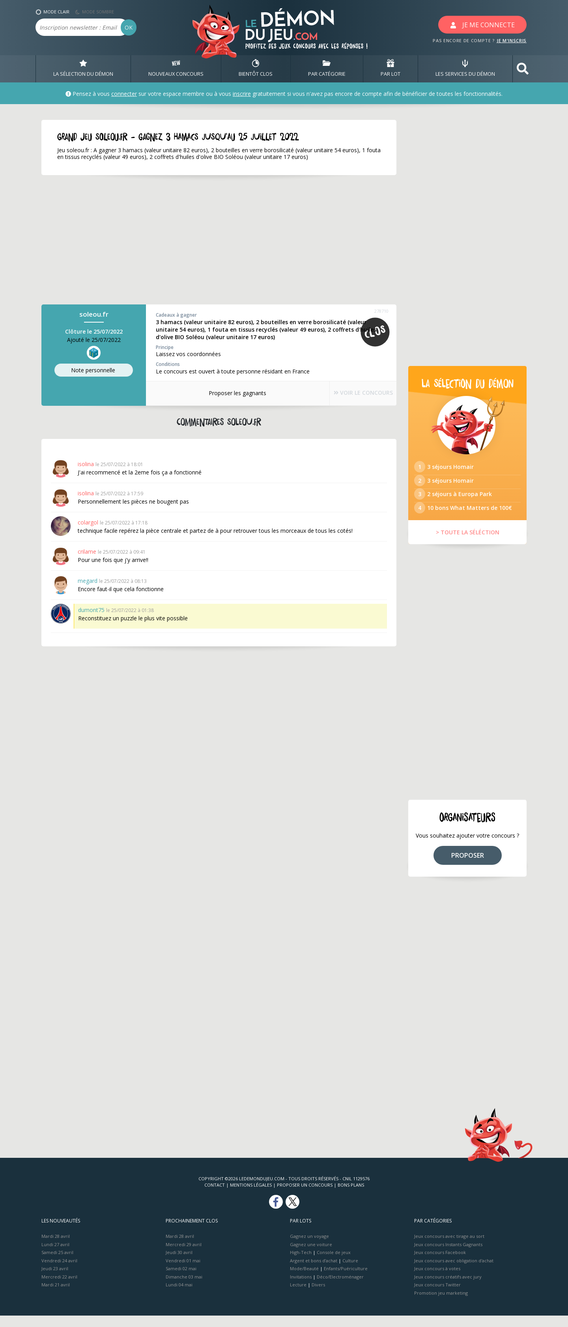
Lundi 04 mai (179, 1296)
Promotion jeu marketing (441, 1304)
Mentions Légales (251, 1196)
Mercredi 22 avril (59, 1288)
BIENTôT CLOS (256, 68)
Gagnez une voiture (311, 1255)
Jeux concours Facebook (440, 1264)
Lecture (298, 1296)
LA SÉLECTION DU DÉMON (83, 68)
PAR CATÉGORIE (327, 68)
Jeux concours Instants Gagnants (448, 1255)
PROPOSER (467, 866)
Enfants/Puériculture (346, 1280)
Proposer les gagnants (229, 393)
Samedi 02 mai (181, 1280)
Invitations (301, 1288)
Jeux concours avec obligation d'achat (453, 1272)
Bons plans (351, 1196)
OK (129, 27)
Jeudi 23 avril (54, 1280)
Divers (318, 1296)
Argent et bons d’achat (313, 1272)
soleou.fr (93, 314)
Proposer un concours (305, 1196)
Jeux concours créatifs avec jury (448, 1288)
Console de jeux (334, 1264)
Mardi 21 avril (55, 1296)
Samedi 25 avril (57, 1264)
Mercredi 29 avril (184, 1255)
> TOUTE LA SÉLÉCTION (467, 543)
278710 (381, 311)
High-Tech (301, 1264)
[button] (522, 68)
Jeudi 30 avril (179, 1264)
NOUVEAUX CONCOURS (176, 68)
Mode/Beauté (304, 1280)
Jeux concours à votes (437, 1280)
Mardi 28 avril (55, 1247)
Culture (350, 1272)
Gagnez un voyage (309, 1247)
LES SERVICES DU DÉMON (465, 68)
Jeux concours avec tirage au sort (449, 1247)
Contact (214, 1196)
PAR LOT (390, 68)
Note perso (94, 370)
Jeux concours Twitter (437, 1296)
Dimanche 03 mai (184, 1288)
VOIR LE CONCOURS (355, 393)
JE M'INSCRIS (512, 40)
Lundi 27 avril (55, 1255)
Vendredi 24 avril (59, 1272)
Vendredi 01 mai (183, 1272)
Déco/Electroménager (340, 1288)
